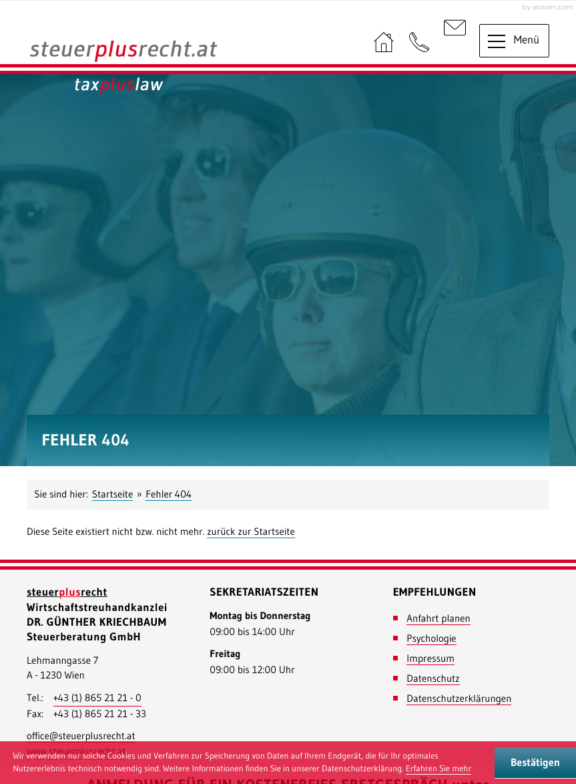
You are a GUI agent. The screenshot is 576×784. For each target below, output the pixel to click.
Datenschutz (432, 678)
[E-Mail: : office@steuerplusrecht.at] (455, 43)
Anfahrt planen (438, 618)
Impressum (430, 658)
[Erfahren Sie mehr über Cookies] (438, 769)
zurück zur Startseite (251, 531)
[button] (419, 43)
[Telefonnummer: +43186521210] (97, 699)
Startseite (112, 493)
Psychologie (431, 638)
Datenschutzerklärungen (458, 698)
